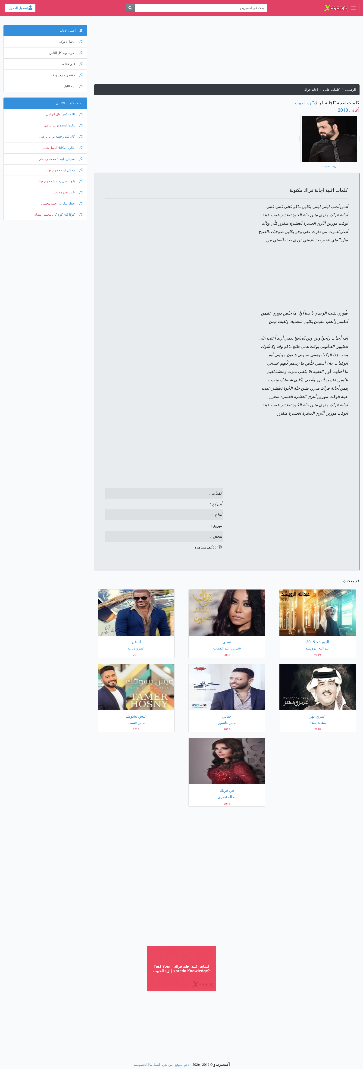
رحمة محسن (49, 203)
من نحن (167, 1065)
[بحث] (130, 8)
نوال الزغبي (54, 114)
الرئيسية (350, 90)
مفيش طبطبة (69, 159)
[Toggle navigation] (353, 8)
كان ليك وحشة (68, 137)
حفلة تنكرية (70, 203)
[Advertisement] (227, 51)
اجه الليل (72, 86)
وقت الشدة (70, 125)
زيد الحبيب (303, 103)
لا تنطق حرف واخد (66, 75)
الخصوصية (140, 1065)
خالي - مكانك (69, 148)
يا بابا (75, 192)
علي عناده (72, 64)
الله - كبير (72, 114)
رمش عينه (71, 170)
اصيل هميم (49, 148)
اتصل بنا (154, 1065)
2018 (349, 110)
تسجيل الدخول (20, 8)
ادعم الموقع (182, 1065)
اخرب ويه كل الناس (65, 53)
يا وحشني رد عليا (67, 181)
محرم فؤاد (53, 170)
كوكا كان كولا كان (66, 215)
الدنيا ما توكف (69, 42)
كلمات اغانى (331, 90)
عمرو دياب (61, 192)
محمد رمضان (47, 159)
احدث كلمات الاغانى (69, 103)
